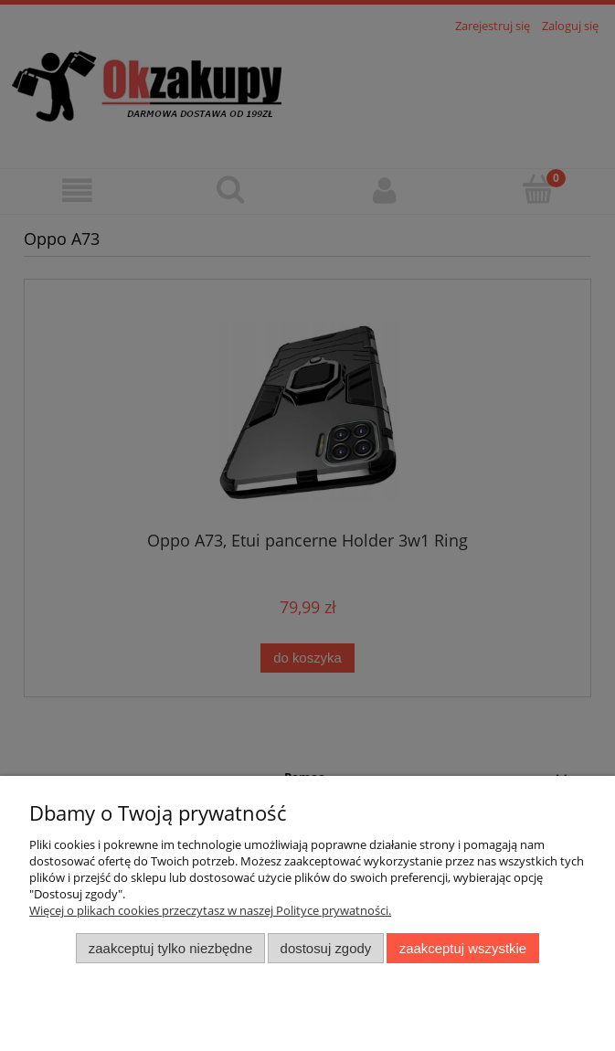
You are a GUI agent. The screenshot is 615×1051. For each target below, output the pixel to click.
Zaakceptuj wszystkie (462, 948)
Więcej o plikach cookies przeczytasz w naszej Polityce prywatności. (210, 910)
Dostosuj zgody (326, 948)
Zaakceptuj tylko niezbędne (170, 948)
